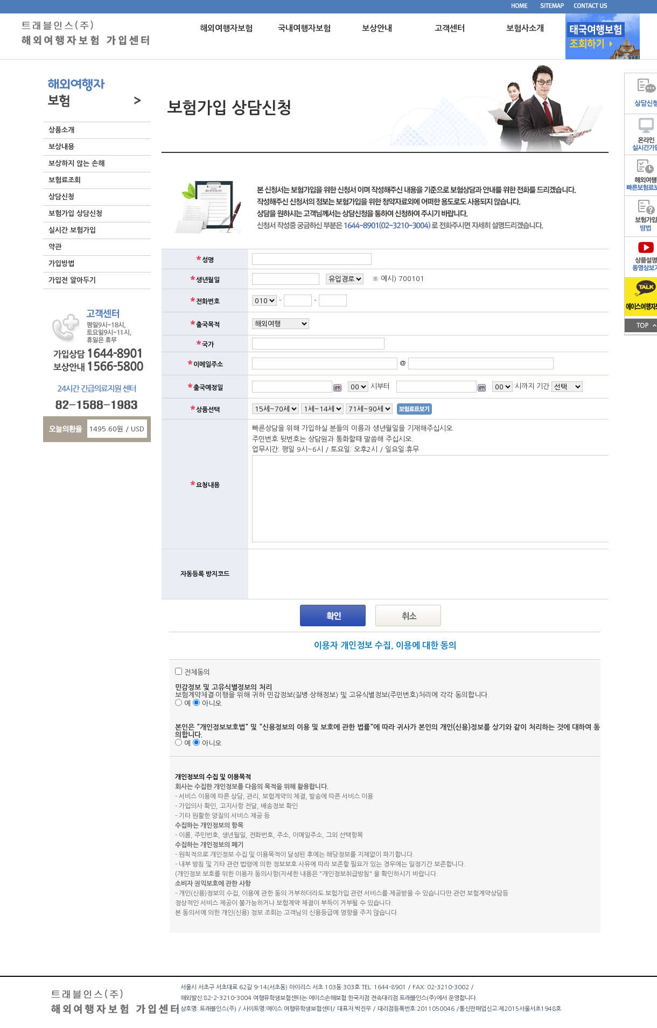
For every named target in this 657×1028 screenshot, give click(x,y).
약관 (54, 246)
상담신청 (61, 196)
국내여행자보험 (304, 28)
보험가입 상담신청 (75, 213)
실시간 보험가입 (72, 230)
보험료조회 (64, 180)
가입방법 (61, 263)
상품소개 (61, 130)
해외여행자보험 (226, 28)
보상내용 (61, 146)
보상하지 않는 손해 (76, 163)
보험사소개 (525, 28)
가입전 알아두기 (72, 280)
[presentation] (334, 574)
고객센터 (450, 28)
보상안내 (377, 28)
